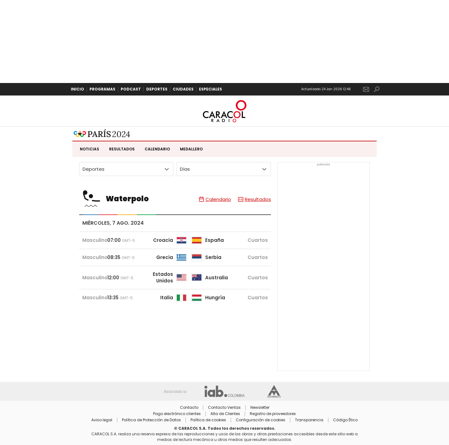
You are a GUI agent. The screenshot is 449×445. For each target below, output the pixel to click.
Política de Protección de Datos (151, 420)
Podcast (131, 89)
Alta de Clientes (225, 413)
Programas (102, 89)
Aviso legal (101, 420)
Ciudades (183, 89)
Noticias (89, 149)
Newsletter (366, 89)
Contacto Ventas (224, 407)
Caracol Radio (224, 111)
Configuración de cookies (260, 420)
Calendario (157, 149)
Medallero (191, 149)
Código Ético (345, 420)
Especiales (210, 89)
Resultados (122, 149)
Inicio (77, 89)
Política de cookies (208, 420)
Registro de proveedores (273, 413)
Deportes (156, 89)
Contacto (189, 407)
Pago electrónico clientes (177, 413)
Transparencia (309, 420)
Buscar (376, 89)
